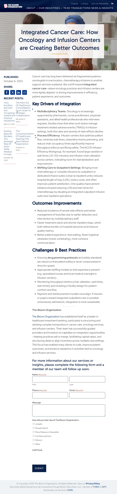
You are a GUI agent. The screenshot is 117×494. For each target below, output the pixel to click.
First (34, 384)
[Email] (24, 92)
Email (76, 390)
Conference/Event (43, 436)
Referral (38, 440)
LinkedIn (38, 424)
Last (71, 384)
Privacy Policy (93, 483)
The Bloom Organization (46, 316)
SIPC (104, 486)
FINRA (96, 486)
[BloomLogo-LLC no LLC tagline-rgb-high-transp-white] (13, 5)
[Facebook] (7, 92)
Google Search (41, 428)
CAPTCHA (37, 450)
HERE (70, 490)
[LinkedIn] (18, 92)
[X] (13, 92)
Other (37, 444)
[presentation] (51, 457)
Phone (39, 390)
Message (36, 402)
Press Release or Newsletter (47, 432)
